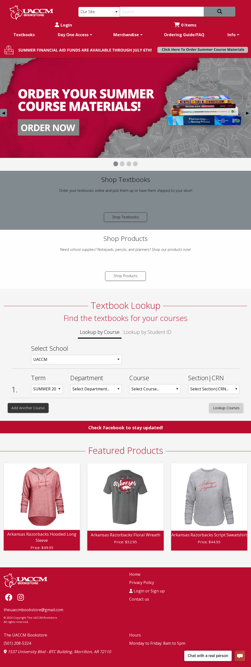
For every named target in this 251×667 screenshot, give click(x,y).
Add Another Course (28, 408)
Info (231, 34)
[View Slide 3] (128, 163)
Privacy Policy (141, 582)
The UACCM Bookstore (25, 635)
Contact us (139, 599)
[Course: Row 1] (155, 389)
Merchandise (126, 34)
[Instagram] (20, 597)
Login (63, 25)
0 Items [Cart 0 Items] (185, 25)
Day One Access (73, 34)
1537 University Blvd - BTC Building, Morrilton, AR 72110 (57, 651)
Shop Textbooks (125, 217)
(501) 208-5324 (17, 643)
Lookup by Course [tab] (100, 332)
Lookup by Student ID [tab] (147, 332)
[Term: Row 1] (47, 389)
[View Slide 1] (115, 163)
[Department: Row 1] (96, 389)
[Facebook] (10, 597)
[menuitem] (24, 34)
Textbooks (24, 34)
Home (134, 574)
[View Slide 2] (122, 163)
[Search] (162, 12)
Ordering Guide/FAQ (184, 34)
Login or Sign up (147, 591)
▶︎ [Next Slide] (248, 113)
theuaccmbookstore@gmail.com (33, 609)
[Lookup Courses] (226, 408)
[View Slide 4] (135, 163)
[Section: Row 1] (214, 389)
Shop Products (126, 275)
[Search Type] (99, 12)
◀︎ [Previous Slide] (4, 113)
